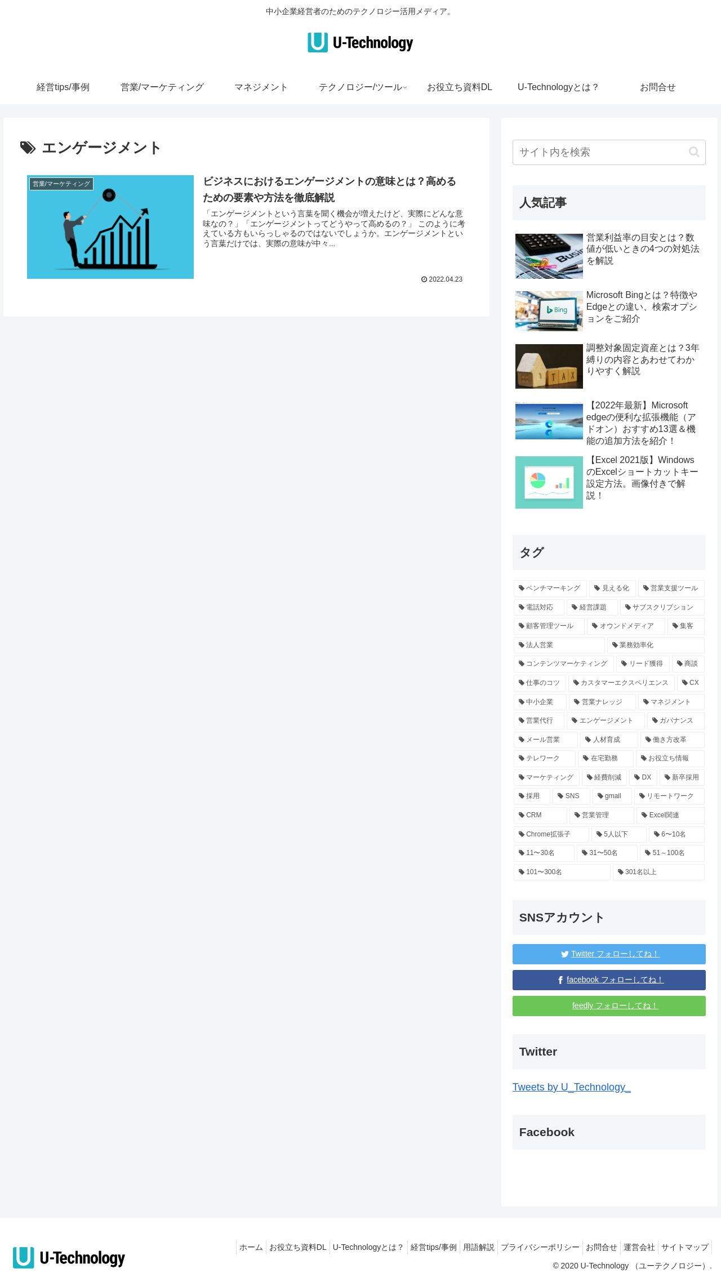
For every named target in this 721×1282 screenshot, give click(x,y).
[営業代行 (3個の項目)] (539, 721)
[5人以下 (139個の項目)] (619, 834)
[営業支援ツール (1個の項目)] (671, 588)
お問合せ (587, 1247)
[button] (694, 151)
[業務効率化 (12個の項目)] (656, 645)
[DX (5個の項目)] (643, 777)
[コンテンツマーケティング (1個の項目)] (564, 664)
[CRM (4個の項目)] (540, 815)
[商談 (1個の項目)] (688, 664)
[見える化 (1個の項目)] (612, 588)
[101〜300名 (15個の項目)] (562, 872)
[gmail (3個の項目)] (612, 796)
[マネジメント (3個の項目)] (671, 702)
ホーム (203, 1247)
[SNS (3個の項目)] (571, 796)
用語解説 (453, 1247)
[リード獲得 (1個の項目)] (643, 664)
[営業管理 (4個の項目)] (602, 815)
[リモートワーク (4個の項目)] (669, 796)
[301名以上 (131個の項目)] (659, 872)
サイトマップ (682, 1247)
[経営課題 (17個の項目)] (592, 607)
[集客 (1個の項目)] (686, 626)
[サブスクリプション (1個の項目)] (662, 607)
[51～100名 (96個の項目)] (672, 853)
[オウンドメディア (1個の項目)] (626, 626)
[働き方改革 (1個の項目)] (672, 740)
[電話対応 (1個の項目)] (539, 607)
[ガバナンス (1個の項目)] (676, 721)
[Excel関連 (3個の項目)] (671, 815)
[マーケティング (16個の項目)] (547, 777)
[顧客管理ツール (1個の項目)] (549, 626)
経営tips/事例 (403, 1247)
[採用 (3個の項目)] (532, 796)
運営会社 (631, 1247)
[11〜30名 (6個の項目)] (544, 853)
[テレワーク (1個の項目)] (545, 758)
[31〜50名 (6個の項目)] (607, 853)
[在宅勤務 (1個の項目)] (606, 758)
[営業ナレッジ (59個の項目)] (602, 702)
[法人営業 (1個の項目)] (559, 645)
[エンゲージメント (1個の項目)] (606, 721)
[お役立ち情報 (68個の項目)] (670, 758)
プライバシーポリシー (520, 1247)
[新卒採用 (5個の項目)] (682, 777)
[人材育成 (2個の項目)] (609, 740)
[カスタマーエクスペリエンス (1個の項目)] (621, 683)
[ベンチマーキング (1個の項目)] (551, 588)
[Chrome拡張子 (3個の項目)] (551, 834)
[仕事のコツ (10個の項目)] (540, 683)
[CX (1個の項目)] (691, 683)
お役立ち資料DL (255, 1247)
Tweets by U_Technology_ (572, 1087)
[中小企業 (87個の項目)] (540, 702)
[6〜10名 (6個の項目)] (677, 834)
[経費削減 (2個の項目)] (604, 777)
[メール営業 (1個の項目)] (546, 740)
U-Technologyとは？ (332, 1247)
